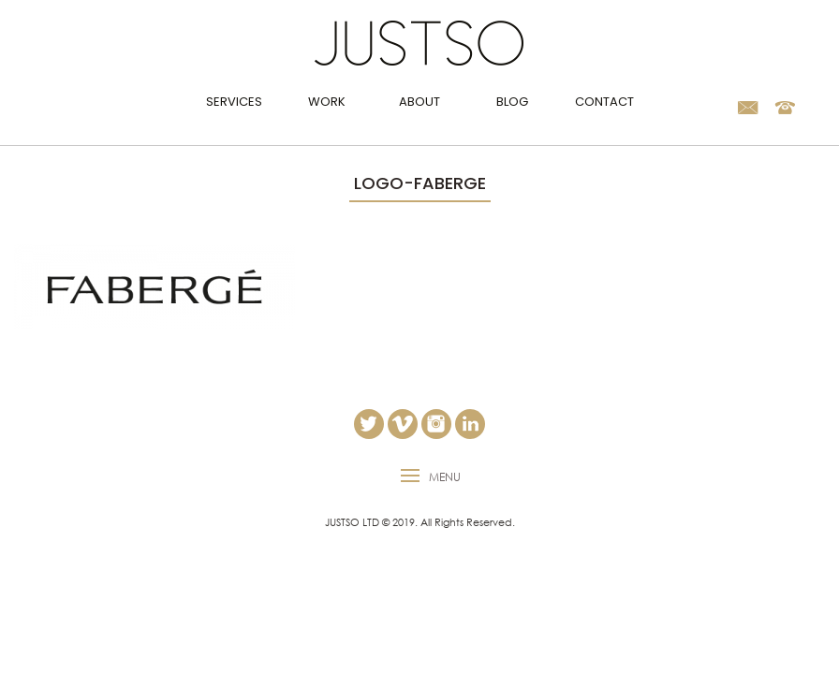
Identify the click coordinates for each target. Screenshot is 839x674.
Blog (512, 101)
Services (234, 101)
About (419, 101)
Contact (604, 101)
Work (327, 101)
